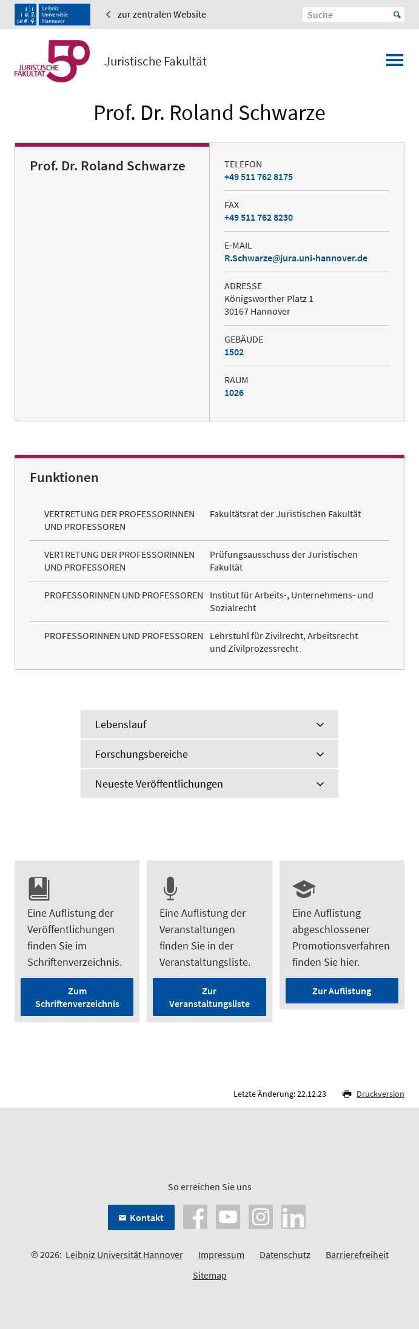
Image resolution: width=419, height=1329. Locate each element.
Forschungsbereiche (141, 754)
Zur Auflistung (341, 991)
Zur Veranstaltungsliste (209, 997)
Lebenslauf (120, 724)
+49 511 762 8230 (258, 217)
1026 (234, 392)
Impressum (221, 1254)
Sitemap (210, 1275)
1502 (234, 352)
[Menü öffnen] (394, 63)
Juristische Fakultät (155, 61)
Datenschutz (285, 1254)
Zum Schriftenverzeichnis (77, 997)
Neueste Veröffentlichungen (159, 784)
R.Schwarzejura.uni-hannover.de (295, 258)
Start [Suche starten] (397, 14)
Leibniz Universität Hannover (124, 1254)
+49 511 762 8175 (258, 176)
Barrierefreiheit (357, 1254)
